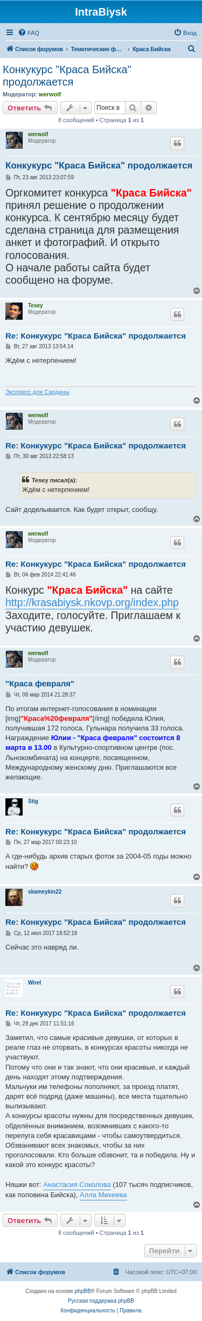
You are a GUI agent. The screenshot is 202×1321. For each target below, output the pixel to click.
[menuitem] (28, 32)
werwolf (50, 94)
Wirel (34, 983)
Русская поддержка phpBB (101, 1301)
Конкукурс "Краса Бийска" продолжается (67, 76)
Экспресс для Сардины (37, 392)
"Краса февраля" (39, 683)
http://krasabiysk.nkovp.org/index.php (92, 602)
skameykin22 (44, 892)
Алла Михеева (103, 1195)
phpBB (83, 1291)
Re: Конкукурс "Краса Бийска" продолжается (95, 335)
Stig (33, 801)
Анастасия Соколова (76, 1185)
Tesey (35, 305)
